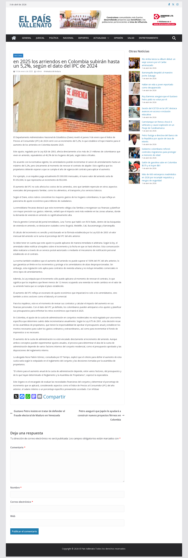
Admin (39, 71)
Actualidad (99, 37)
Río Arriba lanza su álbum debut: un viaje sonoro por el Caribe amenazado (158, 62)
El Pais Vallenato (87, 548)
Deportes (83, 37)
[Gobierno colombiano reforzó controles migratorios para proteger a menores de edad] (134, 152)
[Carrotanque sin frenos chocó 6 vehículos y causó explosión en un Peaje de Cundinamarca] (134, 125)
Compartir (54, 396)
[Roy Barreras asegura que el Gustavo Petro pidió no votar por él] (134, 100)
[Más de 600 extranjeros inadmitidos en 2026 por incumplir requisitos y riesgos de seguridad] (134, 178)
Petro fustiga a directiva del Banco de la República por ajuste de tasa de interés (160, 138)
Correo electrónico (21, 501)
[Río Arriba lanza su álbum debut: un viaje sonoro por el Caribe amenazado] (134, 63)
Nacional (68, 37)
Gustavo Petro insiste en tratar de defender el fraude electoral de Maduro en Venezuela (37, 413)
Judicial (40, 37)
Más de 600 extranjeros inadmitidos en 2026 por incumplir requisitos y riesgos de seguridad (159, 177)
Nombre (16, 487)
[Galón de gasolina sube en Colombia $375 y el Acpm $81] (134, 166)
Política (53, 37)
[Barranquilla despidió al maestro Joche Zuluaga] (134, 76)
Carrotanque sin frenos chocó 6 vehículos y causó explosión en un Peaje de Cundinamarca (158, 124)
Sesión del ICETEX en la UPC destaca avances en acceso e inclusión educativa (159, 111)
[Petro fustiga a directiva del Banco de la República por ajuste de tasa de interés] (134, 139)
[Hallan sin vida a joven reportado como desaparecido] (134, 88)
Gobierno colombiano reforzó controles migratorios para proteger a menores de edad (159, 151)
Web (12, 516)
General (26, 37)
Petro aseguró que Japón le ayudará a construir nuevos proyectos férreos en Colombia (101, 415)
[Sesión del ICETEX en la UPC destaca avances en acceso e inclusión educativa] (134, 112)
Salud (131, 37)
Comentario (17, 447)
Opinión (118, 37)
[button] (107, 38)
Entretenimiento (148, 37)
